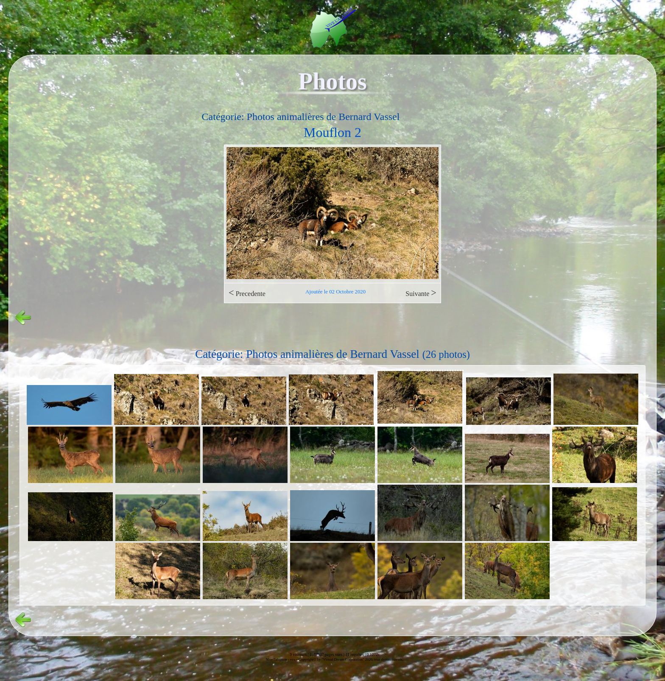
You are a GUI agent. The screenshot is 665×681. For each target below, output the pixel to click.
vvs (292, 659)
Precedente (247, 292)
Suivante (420, 292)
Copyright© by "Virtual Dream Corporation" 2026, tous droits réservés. (351, 659)
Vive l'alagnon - (278, 659)
